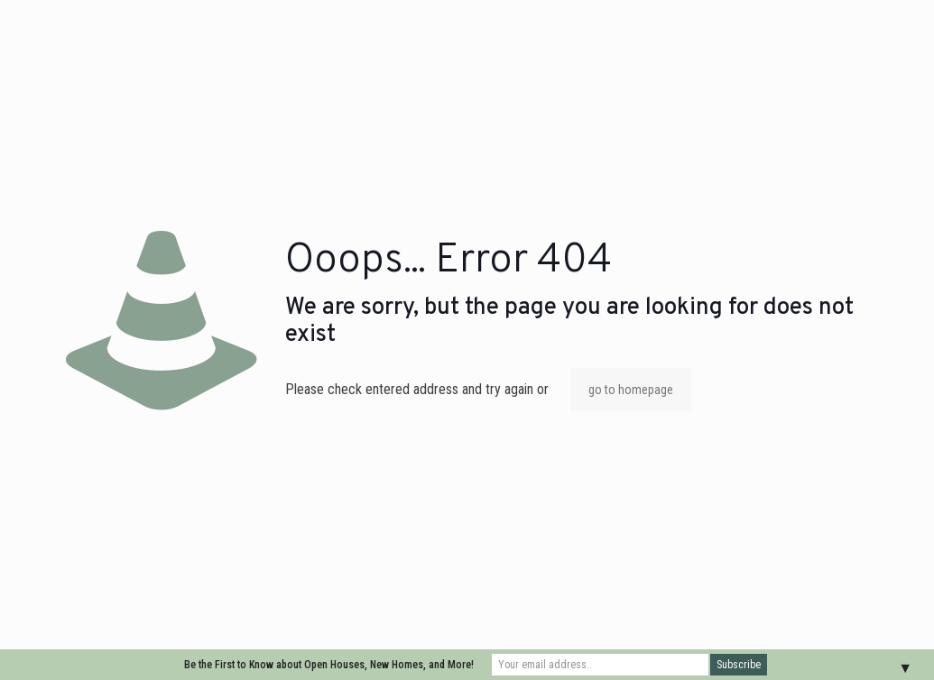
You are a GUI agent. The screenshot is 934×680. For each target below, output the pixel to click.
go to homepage (630, 389)
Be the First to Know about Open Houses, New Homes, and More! (329, 664)
